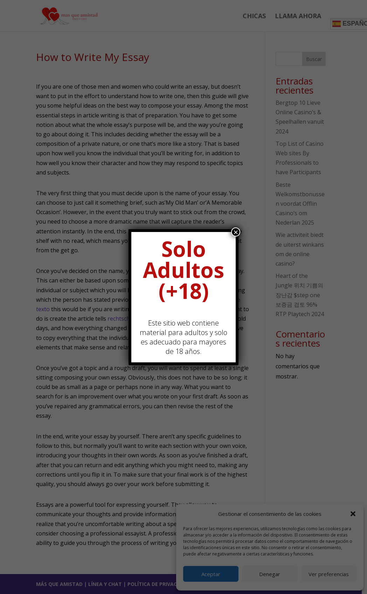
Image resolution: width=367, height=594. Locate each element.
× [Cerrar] (235, 232)
